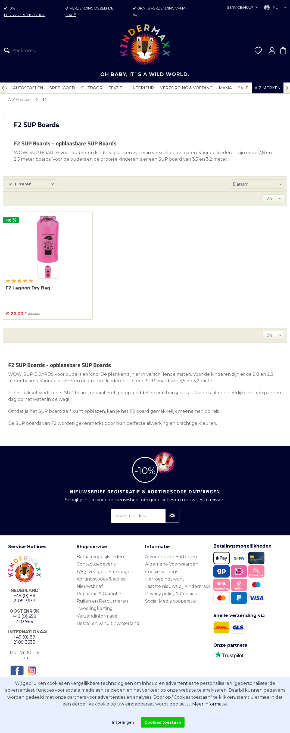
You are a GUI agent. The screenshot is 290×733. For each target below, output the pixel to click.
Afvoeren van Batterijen (171, 556)
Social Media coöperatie (170, 601)
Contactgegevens (96, 564)
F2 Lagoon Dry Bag (28, 288)
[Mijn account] (272, 51)
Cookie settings (161, 571)
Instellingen (123, 722)
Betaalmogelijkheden (100, 556)
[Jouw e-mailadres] (145, 516)
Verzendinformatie (97, 616)
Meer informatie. (210, 704)
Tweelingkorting (95, 608)
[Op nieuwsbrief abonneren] (172, 516)
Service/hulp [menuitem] (240, 7)
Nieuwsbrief (90, 586)
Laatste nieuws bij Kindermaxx (178, 586)
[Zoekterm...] (39, 50)
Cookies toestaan (162, 722)
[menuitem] (37, 50)
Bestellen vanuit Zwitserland (108, 623)
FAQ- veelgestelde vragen (105, 571)
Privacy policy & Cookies (171, 593)
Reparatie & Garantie (99, 593)
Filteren (20, 184)
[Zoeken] (8, 50)
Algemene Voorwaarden (171, 564)
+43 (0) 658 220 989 (24, 619)
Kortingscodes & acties (101, 579)
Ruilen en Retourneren (102, 601)
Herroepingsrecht (164, 579)
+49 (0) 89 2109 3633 (24, 598)
